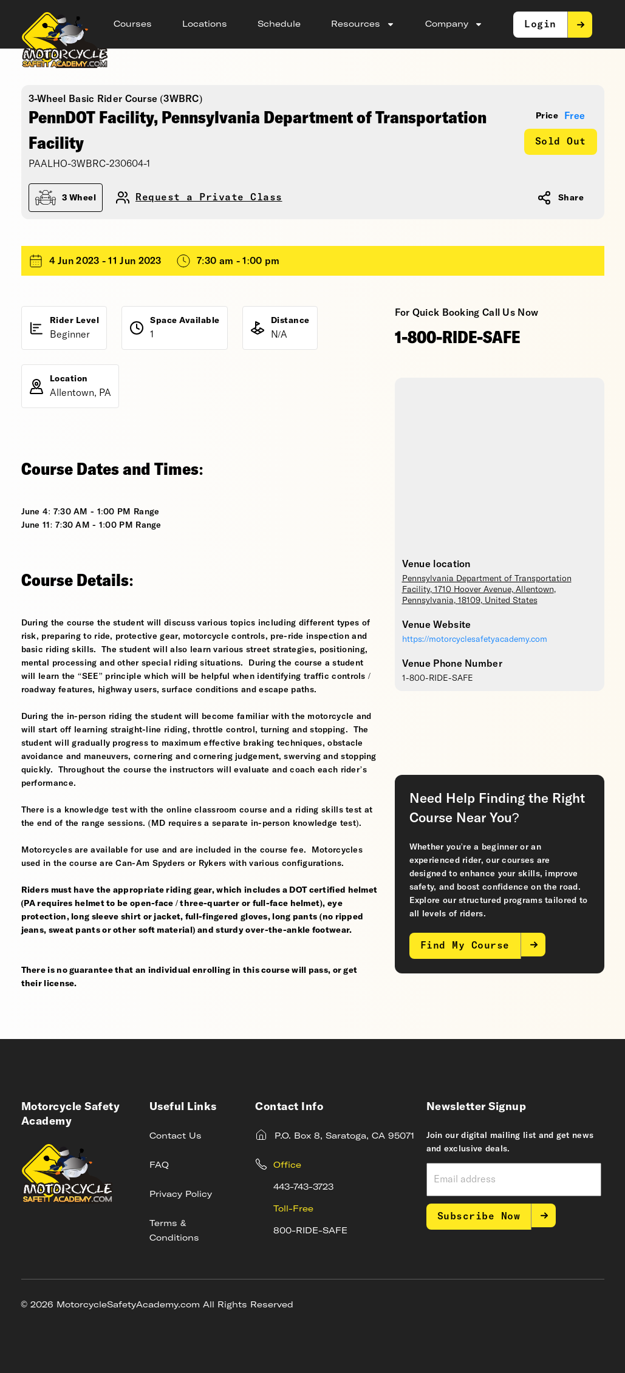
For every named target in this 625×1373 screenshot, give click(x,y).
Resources (363, 24)
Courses (133, 24)
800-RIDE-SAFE (310, 1231)
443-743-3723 (303, 1187)
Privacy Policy (180, 1194)
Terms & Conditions (174, 1230)
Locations (204, 24)
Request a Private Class (208, 197)
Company (454, 24)
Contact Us (175, 1136)
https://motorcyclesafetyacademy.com (475, 639)
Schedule (279, 24)
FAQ (159, 1165)
